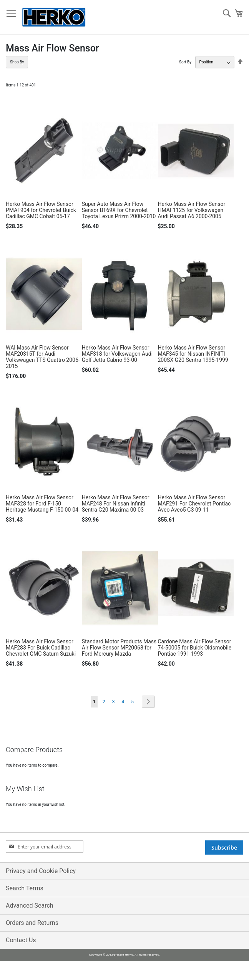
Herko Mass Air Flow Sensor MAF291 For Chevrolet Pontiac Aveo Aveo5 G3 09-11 (194, 503)
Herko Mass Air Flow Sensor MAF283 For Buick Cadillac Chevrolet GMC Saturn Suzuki (41, 647)
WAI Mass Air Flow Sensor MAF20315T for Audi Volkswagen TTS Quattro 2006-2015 (43, 357)
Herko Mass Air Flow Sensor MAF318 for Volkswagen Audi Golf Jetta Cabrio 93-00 (117, 354)
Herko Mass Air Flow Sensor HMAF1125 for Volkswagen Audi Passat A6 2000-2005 (192, 210)
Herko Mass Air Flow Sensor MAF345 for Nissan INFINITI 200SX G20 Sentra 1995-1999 (193, 354)
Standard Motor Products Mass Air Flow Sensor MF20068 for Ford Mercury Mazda (119, 647)
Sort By (185, 62)
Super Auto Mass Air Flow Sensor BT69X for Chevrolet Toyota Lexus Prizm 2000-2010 (119, 210)
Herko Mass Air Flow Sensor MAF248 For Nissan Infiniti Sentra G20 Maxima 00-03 (115, 503)
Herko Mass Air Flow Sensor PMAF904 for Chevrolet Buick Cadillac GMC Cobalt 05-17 (41, 210)
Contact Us (21, 940)
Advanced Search (29, 905)
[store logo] (53, 17)
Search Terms (24, 888)
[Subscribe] (224, 847)
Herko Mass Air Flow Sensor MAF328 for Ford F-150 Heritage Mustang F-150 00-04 (42, 503)
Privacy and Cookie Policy (41, 871)
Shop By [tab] (17, 62)
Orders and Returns (32, 922)
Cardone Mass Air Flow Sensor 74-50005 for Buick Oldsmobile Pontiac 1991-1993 (195, 647)
